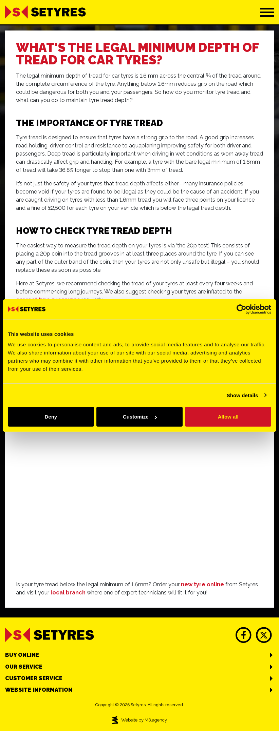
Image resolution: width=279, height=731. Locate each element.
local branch (68, 592)
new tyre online (202, 584)
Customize (140, 417)
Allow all (228, 417)
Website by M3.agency (139, 720)
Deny (50, 417)
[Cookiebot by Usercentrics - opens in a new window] (241, 309)
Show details (242, 395)
